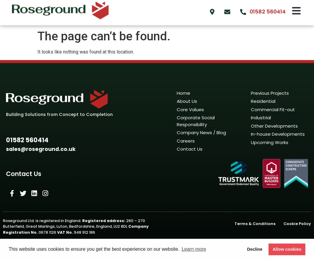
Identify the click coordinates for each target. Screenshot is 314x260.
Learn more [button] (194, 249)
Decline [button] (254, 249)
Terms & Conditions (254, 223)
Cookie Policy (297, 223)
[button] (27, 140)
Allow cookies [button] (287, 249)
